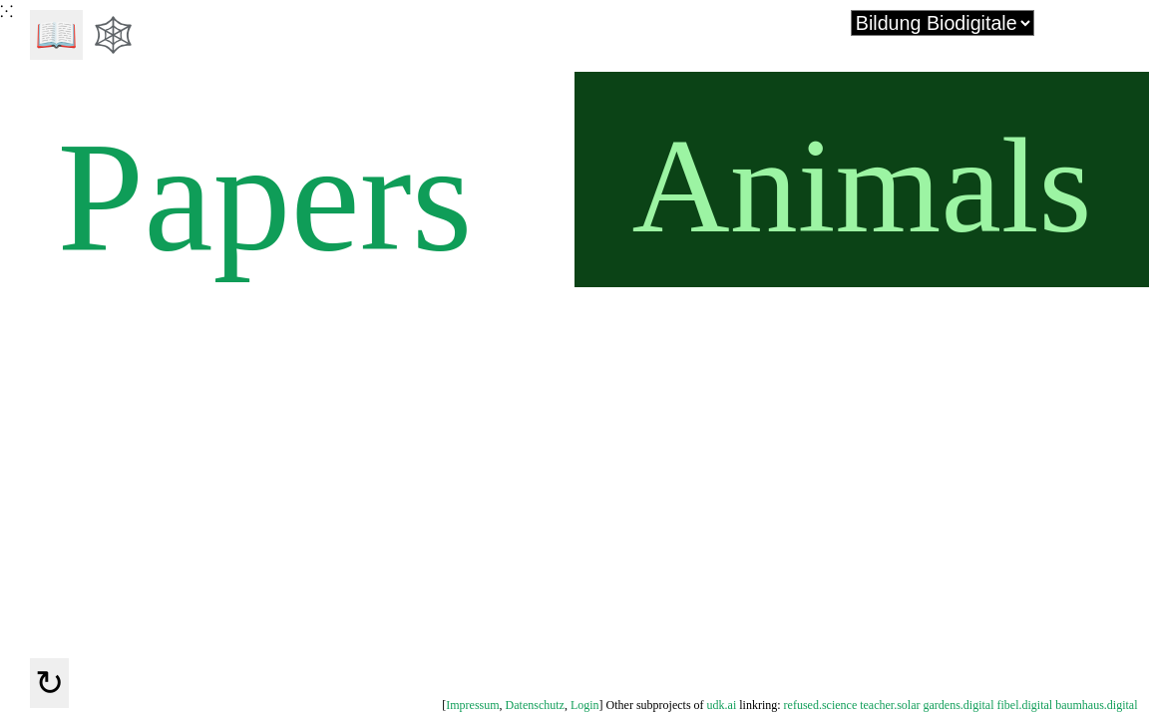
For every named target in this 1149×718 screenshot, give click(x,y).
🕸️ (113, 35)
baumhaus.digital (1096, 705)
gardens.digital (959, 705)
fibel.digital (1025, 705)
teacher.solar (890, 705)
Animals (862, 185)
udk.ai (722, 705)
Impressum (472, 705)
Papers (257, 193)
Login (585, 705)
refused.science (821, 705)
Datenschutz (535, 705)
